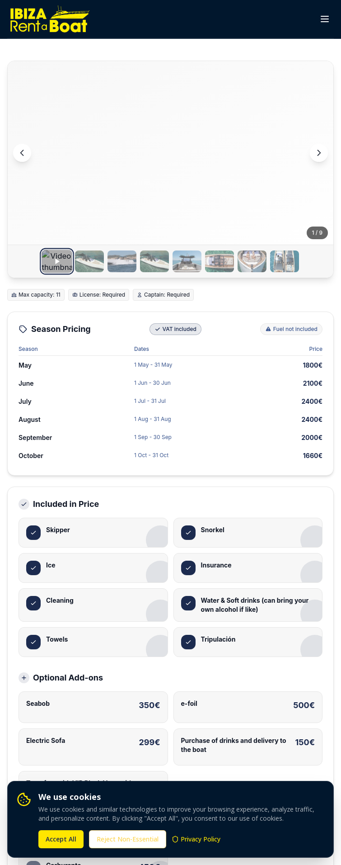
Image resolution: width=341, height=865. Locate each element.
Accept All (61, 839)
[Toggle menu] (325, 19)
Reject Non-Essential (128, 839)
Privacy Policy (196, 839)
